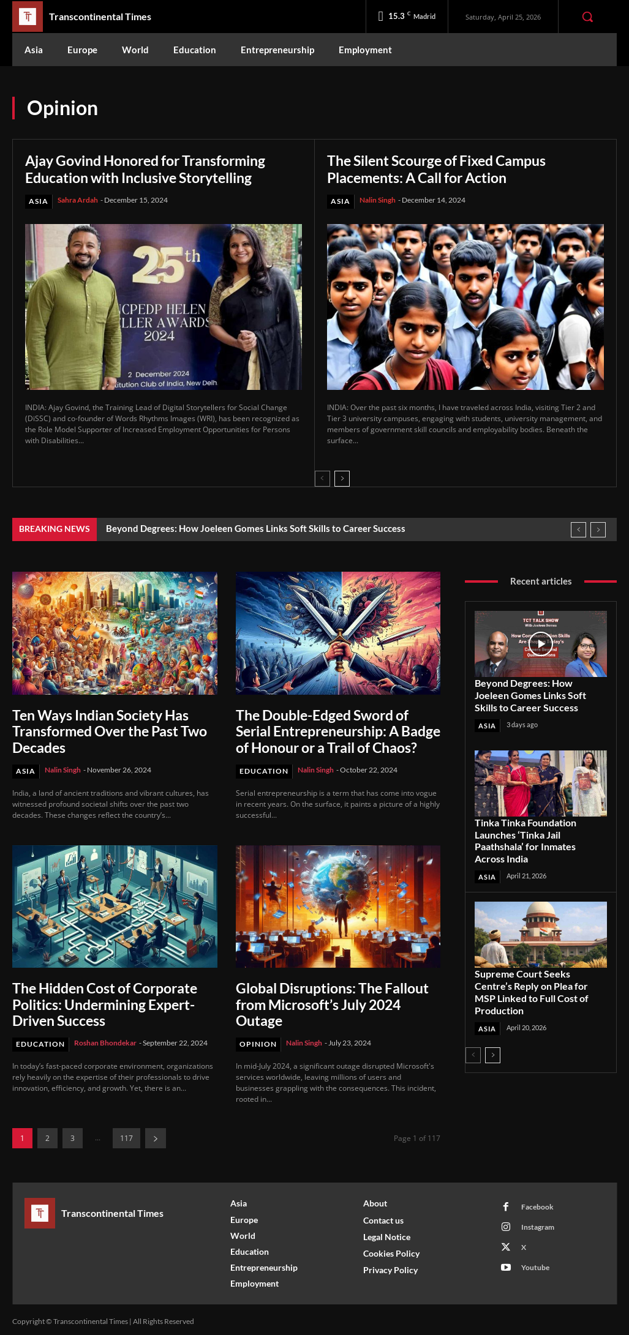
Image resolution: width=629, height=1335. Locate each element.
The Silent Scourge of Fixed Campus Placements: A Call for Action (444, 168)
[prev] (578, 529)
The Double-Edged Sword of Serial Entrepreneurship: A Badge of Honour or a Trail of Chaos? (337, 730)
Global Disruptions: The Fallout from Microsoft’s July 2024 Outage (331, 1001)
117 (126, 1134)
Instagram (537, 1223)
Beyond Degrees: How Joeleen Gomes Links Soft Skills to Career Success (255, 528)
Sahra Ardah (78, 199)
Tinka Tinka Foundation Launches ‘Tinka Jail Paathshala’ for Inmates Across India (539, 836)
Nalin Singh (378, 199)
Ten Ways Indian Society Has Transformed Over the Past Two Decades (108, 730)
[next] (598, 529)
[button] (587, 16)
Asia (38, 201)
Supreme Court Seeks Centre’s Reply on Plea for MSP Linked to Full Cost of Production (540, 980)
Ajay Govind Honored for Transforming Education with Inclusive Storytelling (154, 168)
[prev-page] (322, 479)
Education (263, 769)
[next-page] (342, 479)
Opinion (258, 1040)
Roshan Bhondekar (105, 1039)
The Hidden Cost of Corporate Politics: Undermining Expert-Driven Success (104, 1001)
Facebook (537, 1203)
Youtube (535, 1263)
